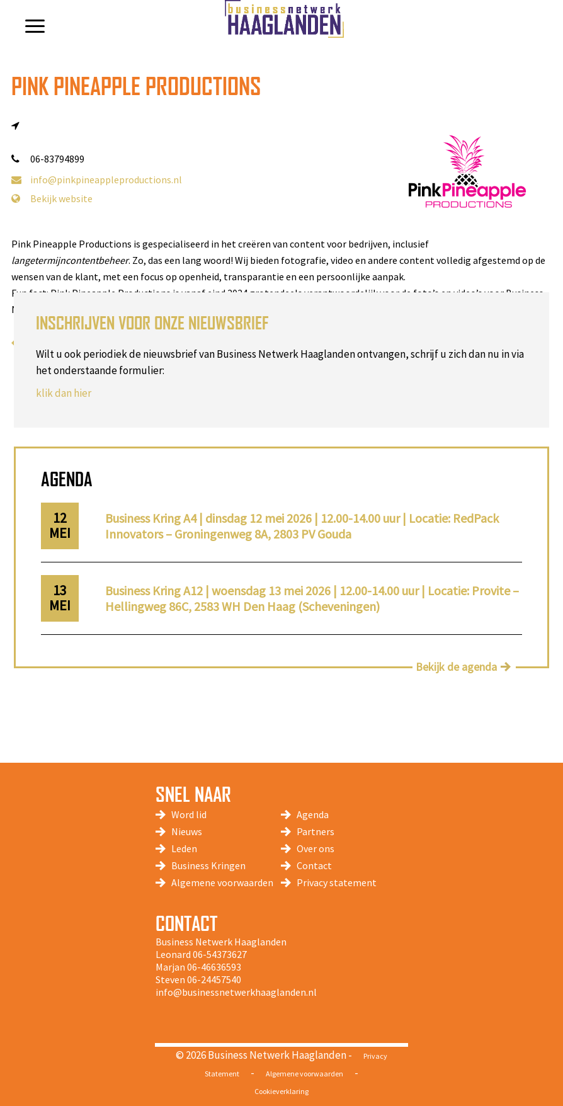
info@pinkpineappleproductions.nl (96, 179)
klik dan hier (63, 393)
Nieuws (186, 831)
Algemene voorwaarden (222, 882)
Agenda (313, 814)
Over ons (315, 848)
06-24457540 (214, 979)
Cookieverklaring (281, 1091)
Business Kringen (208, 865)
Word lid (189, 814)
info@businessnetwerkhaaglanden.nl (236, 992)
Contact (314, 865)
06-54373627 (220, 954)
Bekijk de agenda (456, 666)
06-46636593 (214, 967)
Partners (315, 831)
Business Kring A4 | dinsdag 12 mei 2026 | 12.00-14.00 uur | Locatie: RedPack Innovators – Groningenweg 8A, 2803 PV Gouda (302, 526)
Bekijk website (52, 198)
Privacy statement (337, 882)
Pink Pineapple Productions (136, 86)
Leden (184, 848)
